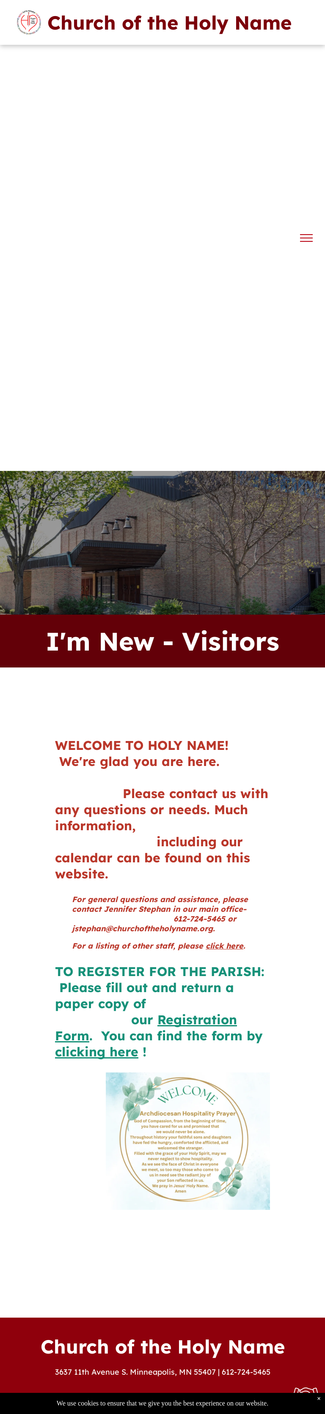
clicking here (96, 1052)
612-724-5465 (246, 1372)
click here (224, 946)
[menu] (306, 238)
